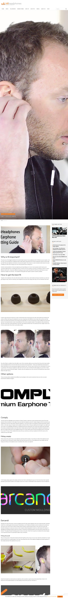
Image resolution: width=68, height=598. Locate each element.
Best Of (27, 8)
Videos (38, 8)
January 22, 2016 (8, 216)
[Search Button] (66, 9)
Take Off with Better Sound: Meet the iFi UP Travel (59, 252)
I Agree (60, 596)
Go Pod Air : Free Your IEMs (59, 254)
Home (3, 8)
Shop (48, 8)
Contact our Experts (58, 294)
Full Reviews (13, 8)
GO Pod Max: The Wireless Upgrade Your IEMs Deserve (59, 249)
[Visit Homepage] (11, 4)
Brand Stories (20, 8)
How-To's (14, 216)
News (7, 8)
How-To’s (33, 8)
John (3, 216)
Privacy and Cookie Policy (51, 596)
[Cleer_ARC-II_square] (59, 274)
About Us (43, 8)
